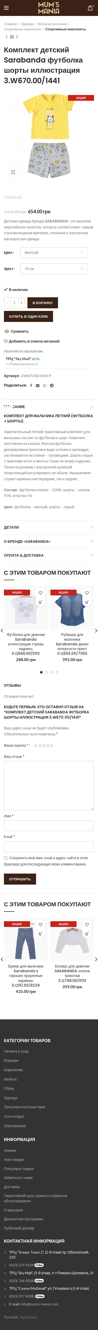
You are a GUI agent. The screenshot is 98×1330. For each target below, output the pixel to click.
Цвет (8, 252)
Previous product (6, 37)
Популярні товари (19, 1168)
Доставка (12, 1186)
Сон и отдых (14, 1116)
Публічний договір (19, 1228)
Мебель (10, 1079)
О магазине (13, 1210)
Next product (17, 37)
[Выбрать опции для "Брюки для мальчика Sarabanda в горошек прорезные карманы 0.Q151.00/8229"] (40, 933)
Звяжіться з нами (18, 1177)
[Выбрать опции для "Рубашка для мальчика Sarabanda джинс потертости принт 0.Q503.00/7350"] (86, 602)
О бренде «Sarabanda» (27, 541)
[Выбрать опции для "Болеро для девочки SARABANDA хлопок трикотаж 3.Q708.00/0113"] (86, 933)
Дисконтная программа (23, 1219)
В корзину (43, 303)
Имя (9, 815)
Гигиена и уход (16, 1051)
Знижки (10, 1150)
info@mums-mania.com (39, 1304)
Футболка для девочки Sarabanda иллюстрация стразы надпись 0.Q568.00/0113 (26, 644)
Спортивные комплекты (22, 29)
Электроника (15, 1126)
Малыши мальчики (52, 24)
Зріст (8, 268)
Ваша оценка (16, 744)
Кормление (13, 1070)
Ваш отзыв (14, 756)
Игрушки (11, 1060)
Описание (14, 406)
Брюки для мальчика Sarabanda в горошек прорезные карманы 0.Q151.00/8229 (25, 975)
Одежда (27, 24)
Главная (10, 24)
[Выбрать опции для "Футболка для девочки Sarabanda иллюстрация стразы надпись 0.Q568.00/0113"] (40, 602)
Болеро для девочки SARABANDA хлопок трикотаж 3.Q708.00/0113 (72, 973)
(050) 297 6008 (21, 1296)
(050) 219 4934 (21, 1265)
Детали (11, 527)
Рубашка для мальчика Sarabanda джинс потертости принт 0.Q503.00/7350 (72, 644)
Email (9, 836)
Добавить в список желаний (34, 341)
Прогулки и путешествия (24, 1107)
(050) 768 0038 (21, 1280)
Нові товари (14, 1159)
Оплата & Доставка (24, 555)
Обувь (9, 1088)
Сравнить (20, 331)
